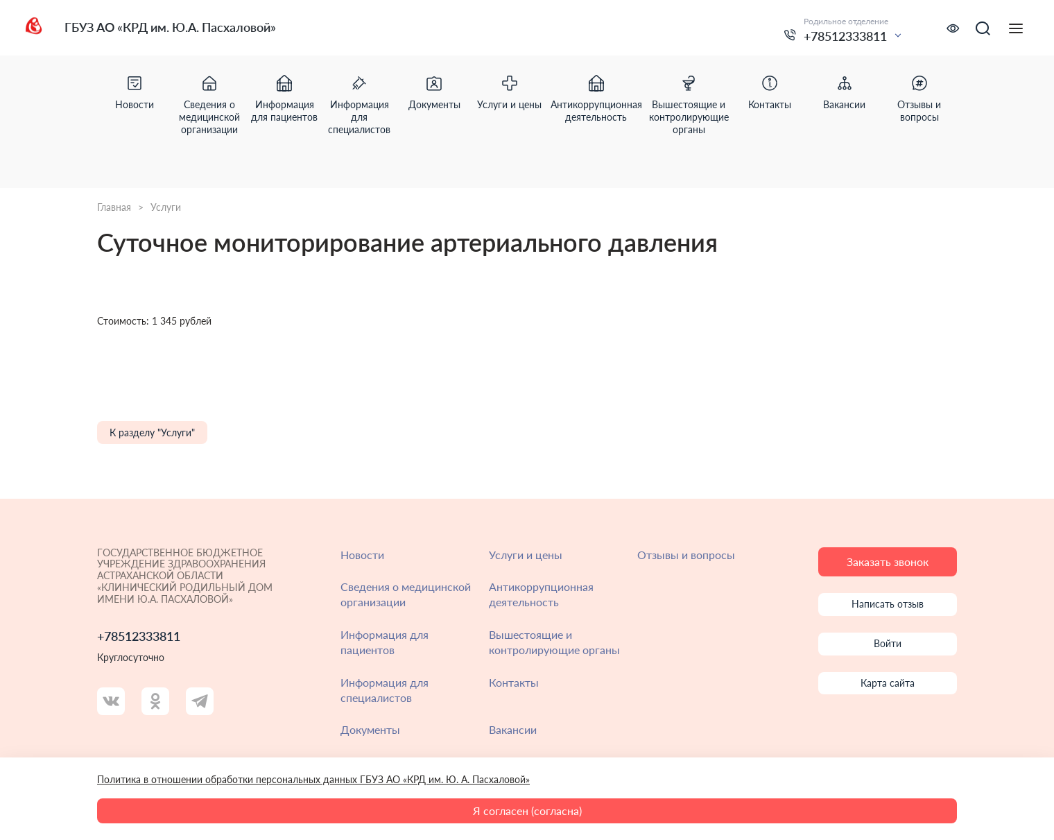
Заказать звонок (887, 561)
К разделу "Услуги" (152, 432)
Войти (887, 643)
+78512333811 (845, 36)
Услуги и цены (525, 554)
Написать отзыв (888, 604)
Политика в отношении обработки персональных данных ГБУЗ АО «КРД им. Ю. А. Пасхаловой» (313, 779)
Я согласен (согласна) (527, 810)
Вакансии (513, 729)
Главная (114, 207)
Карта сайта (888, 683)
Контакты (514, 682)
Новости (362, 554)
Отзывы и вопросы (686, 554)
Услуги (165, 207)
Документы (370, 729)
